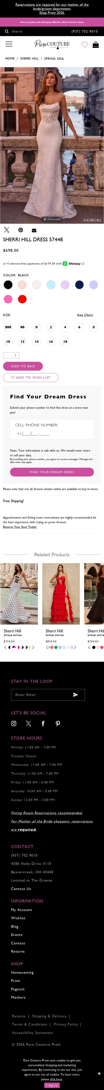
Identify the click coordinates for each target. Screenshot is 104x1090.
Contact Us (21, 889)
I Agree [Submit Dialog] (52, 1085)
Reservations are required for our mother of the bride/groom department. (52, 7)
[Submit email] (76, 695)
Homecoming (22, 972)
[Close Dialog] (99, 1073)
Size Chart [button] (85, 315)
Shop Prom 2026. (52, 13)
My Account (21, 910)
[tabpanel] (52, 145)
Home (10, 58)
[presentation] (19, 594)
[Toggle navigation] (9, 44)
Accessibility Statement (32, 1033)
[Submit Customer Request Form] (52, 472)
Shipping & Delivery (49, 1016)
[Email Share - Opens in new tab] (34, 230)
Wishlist (18, 918)
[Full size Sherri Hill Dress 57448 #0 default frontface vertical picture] (52, 145)
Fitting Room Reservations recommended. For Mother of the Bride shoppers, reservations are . (52, 821)
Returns (18, 951)
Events (17, 935)
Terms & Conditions (29, 1024)
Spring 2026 (54, 58)
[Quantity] (11, 355)
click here (56, 1079)
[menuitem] (14, 724)
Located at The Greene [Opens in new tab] (31, 880)
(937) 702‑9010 (24, 855)
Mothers (18, 997)
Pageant (18, 989)
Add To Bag (23, 366)
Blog (15, 926)
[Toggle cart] (96, 44)
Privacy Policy (66, 1024)
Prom (15, 981)
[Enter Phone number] (39, 433)
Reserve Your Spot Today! (20, 527)
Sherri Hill (29, 58)
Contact (18, 943)
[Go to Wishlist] (84, 44)
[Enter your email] (48, 695)
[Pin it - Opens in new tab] (20, 230)
